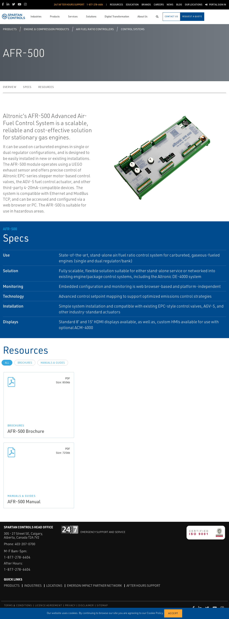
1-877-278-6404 (17, 557)
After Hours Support (143, 585)
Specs (27, 87)
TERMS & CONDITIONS (18, 605)
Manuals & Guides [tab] (53, 362)
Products (10, 29)
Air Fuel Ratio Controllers (95, 29)
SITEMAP (102, 605)
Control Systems (132, 29)
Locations (54, 585)
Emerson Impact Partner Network (94, 585)
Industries (33, 585)
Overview (9, 87)
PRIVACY (70, 605)
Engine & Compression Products (46, 29)
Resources (46, 87)
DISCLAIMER (86, 605)
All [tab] (7, 362)
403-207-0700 (25, 544)
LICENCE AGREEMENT (48, 605)
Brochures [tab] (25, 362)
